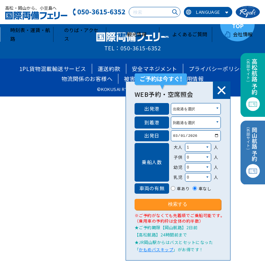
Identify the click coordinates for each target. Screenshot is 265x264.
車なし (204, 188)
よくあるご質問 (185, 34)
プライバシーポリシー (217, 68)
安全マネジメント (154, 68)
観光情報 (132, 34)
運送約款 (109, 68)
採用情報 (192, 78)
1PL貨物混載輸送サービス (52, 68)
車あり (183, 188)
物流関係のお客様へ (86, 78)
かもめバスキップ (156, 249)
